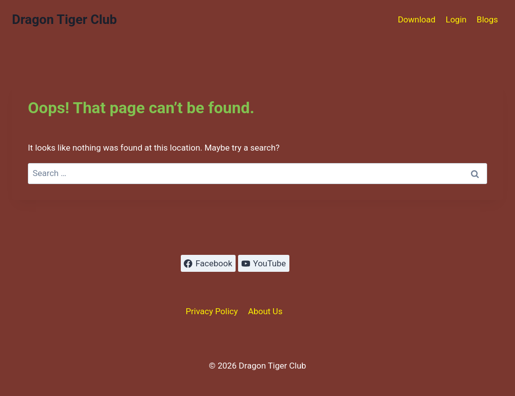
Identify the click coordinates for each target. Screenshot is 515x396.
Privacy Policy (212, 311)
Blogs (487, 19)
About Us (265, 311)
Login (456, 19)
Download (417, 19)
